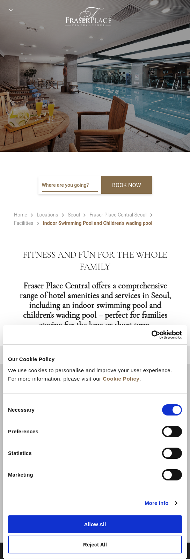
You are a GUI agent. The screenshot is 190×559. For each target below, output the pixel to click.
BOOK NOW (126, 185)
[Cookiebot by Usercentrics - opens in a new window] (151, 334)
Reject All (95, 544)
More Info (156, 503)
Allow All (95, 524)
